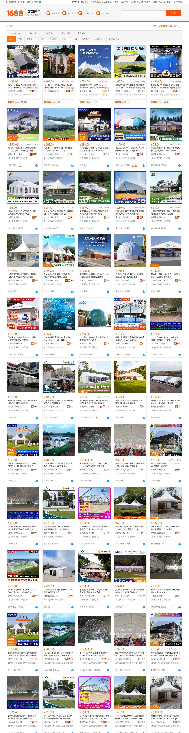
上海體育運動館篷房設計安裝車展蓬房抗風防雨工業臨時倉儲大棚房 (22, 528)
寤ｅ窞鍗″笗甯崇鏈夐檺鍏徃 (52, 722)
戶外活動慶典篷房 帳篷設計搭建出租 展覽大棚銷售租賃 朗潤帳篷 (129, 464)
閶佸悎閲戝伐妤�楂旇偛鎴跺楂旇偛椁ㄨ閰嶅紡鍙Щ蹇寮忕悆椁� (22, 86)
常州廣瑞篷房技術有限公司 (16, 343)
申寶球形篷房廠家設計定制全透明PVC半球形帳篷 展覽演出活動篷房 (94, 464)
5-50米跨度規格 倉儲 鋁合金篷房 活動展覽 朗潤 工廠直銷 (58, 591)
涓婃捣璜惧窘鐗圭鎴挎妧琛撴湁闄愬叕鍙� (16, 722)
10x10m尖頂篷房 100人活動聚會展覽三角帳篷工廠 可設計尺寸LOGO (129, 528)
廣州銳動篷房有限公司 (52, 154)
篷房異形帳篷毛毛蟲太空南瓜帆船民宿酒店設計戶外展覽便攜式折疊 (22, 149)
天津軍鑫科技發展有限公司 (52, 280)
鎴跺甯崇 (84, 95)
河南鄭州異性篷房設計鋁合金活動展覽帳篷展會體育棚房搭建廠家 (94, 275)
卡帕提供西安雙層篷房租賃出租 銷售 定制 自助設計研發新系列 (58, 401)
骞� (35, 91)
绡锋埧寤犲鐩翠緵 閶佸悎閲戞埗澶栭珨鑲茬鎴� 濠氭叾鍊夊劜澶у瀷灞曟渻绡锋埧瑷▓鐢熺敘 (94, 717)
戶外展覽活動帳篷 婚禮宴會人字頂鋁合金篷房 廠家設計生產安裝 (165, 401)
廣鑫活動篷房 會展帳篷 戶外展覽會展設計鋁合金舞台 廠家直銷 (165, 275)
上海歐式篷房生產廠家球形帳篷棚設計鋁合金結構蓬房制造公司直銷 (165, 338)
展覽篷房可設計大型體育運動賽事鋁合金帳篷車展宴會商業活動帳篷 (22, 275)
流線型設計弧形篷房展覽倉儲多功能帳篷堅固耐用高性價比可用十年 (165, 149)
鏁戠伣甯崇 (165, 95)
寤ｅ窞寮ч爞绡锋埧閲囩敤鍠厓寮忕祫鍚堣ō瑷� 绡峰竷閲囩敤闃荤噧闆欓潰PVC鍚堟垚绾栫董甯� (58, 717)
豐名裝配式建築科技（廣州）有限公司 (16, 407)
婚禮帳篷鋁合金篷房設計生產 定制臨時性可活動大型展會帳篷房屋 (129, 591)
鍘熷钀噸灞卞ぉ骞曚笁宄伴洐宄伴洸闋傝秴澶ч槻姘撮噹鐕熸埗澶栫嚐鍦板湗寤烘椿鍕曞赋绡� (94, 86)
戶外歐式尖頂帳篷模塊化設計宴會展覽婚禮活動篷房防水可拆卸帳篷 (94, 149)
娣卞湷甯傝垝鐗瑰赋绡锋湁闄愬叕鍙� (16, 659)
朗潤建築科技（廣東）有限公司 (16, 280)
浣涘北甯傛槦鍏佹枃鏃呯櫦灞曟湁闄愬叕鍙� (52, 91)
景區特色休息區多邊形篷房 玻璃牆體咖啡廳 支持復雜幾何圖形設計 (58, 212)
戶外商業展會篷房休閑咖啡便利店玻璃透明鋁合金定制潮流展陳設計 (94, 401)
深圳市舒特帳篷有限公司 (88, 154)
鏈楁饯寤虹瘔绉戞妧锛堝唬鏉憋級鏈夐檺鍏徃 (123, 659)
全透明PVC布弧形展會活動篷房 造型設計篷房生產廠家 (165, 591)
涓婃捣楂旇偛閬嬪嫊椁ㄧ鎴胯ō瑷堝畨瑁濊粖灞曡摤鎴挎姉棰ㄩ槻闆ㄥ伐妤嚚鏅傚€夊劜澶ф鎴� (22, 717)
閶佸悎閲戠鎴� (14, 95)
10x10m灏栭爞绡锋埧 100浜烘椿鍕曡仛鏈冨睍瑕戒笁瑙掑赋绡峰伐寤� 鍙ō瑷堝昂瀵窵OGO (129, 717)
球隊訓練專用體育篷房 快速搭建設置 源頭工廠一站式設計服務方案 (22, 591)
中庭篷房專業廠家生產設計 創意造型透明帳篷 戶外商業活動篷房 (165, 212)
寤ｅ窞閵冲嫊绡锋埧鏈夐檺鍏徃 (123, 722)
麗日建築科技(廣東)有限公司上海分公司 (52, 343)
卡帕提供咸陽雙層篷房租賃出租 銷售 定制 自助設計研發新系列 (94, 591)
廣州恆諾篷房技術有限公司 (123, 280)
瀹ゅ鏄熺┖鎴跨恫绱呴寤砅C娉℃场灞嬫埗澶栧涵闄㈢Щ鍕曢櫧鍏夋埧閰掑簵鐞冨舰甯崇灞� (58, 86)
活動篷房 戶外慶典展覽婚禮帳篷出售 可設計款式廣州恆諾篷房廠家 (58, 149)
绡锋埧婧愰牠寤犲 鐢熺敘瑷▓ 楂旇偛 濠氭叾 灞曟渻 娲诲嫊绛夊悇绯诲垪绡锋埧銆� (165, 654)
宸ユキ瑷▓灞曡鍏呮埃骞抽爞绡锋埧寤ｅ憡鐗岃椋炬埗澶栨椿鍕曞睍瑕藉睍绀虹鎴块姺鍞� (58, 654)
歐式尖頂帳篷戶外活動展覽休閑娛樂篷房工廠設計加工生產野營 (165, 528)
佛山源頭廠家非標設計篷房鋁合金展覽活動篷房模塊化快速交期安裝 (129, 149)
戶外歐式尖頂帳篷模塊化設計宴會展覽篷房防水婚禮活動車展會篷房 (22, 464)
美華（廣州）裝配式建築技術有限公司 (16, 154)
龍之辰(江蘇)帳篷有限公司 (88, 280)
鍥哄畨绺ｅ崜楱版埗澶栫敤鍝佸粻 (123, 91)
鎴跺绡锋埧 (26, 95)
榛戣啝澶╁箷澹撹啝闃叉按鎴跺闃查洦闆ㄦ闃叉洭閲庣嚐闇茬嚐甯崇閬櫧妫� (129, 86)
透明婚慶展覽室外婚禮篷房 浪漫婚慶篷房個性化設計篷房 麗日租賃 (58, 338)
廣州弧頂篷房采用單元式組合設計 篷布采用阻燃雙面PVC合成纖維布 (58, 528)
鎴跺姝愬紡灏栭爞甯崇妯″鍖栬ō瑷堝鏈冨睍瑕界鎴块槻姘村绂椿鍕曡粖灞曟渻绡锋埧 (23, 654)
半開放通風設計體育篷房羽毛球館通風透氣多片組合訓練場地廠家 (129, 338)
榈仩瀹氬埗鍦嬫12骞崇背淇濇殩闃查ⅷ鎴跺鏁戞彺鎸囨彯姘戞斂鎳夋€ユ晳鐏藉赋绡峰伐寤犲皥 (165, 86)
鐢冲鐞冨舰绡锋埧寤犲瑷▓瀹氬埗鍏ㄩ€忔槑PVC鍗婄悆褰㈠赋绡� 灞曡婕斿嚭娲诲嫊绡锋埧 (94, 654)
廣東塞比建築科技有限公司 (123, 154)
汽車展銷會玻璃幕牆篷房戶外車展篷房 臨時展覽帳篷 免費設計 (22, 338)
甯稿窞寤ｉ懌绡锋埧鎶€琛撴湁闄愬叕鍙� (159, 659)
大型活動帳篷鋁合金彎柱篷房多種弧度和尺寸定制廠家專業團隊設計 (129, 212)
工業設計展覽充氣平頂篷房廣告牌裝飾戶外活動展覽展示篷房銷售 (58, 464)
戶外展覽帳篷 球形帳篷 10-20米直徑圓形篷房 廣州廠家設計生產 (129, 275)
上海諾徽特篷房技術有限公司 (159, 343)
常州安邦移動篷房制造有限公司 (88, 407)
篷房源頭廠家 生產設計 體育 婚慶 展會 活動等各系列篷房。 (165, 464)
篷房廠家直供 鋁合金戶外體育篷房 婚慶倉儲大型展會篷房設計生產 (94, 528)
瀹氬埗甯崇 (175, 95)
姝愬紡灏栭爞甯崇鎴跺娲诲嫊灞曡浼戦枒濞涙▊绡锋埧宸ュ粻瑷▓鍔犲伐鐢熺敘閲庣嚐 (165, 717)
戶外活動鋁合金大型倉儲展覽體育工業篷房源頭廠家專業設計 (129, 401)
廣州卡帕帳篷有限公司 (52, 407)
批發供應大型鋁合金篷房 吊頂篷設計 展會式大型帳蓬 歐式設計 (22, 401)
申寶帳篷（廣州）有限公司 (88, 343)
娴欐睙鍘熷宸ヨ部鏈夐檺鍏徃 (88, 91)
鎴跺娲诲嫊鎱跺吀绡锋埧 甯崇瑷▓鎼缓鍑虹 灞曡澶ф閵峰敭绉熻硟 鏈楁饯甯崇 (130, 654)
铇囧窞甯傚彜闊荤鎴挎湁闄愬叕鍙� (16, 91)
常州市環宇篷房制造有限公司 (123, 343)
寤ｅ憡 (35, 88)
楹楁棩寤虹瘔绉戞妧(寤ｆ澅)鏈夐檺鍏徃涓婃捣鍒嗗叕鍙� (52, 659)
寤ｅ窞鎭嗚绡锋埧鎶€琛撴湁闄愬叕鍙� (159, 722)
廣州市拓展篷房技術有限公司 (159, 154)
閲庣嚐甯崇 (93, 95)
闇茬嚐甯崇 (139, 95)
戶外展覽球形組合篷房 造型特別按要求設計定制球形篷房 (94, 338)
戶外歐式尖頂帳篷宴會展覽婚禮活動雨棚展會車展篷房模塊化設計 (58, 275)
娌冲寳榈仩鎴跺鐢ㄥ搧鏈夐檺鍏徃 (159, 91)
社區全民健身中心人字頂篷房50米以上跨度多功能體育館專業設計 (22, 212)
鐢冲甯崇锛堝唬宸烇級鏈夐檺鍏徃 (88, 659)
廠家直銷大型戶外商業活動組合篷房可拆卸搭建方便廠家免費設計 (94, 212)
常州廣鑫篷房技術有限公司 (159, 280)
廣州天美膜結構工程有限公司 (16, 596)
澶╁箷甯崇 (103, 95)
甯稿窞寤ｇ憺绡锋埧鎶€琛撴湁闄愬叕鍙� (88, 722)
